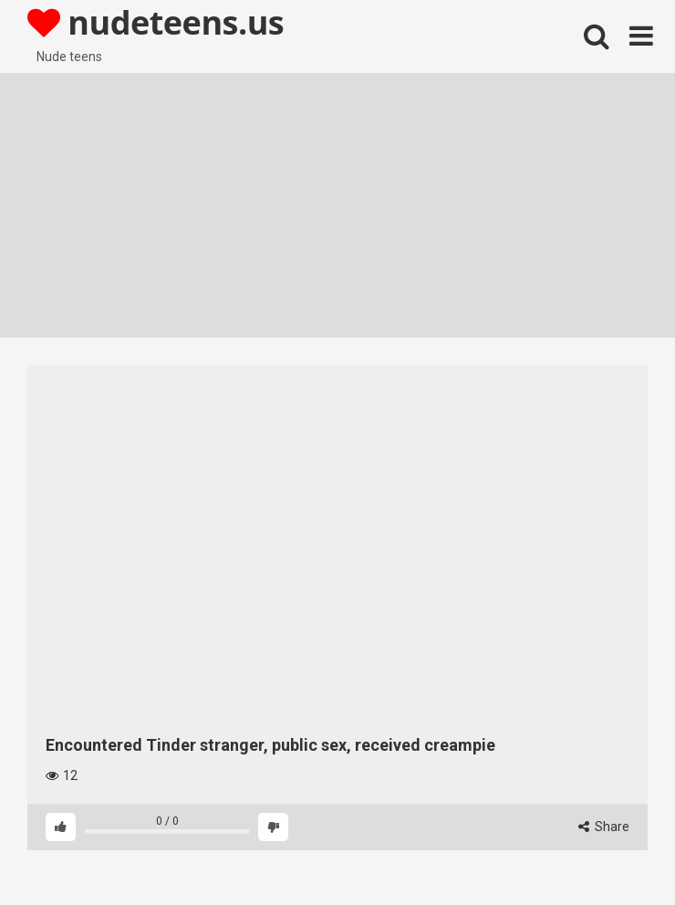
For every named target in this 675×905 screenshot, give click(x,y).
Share (603, 826)
